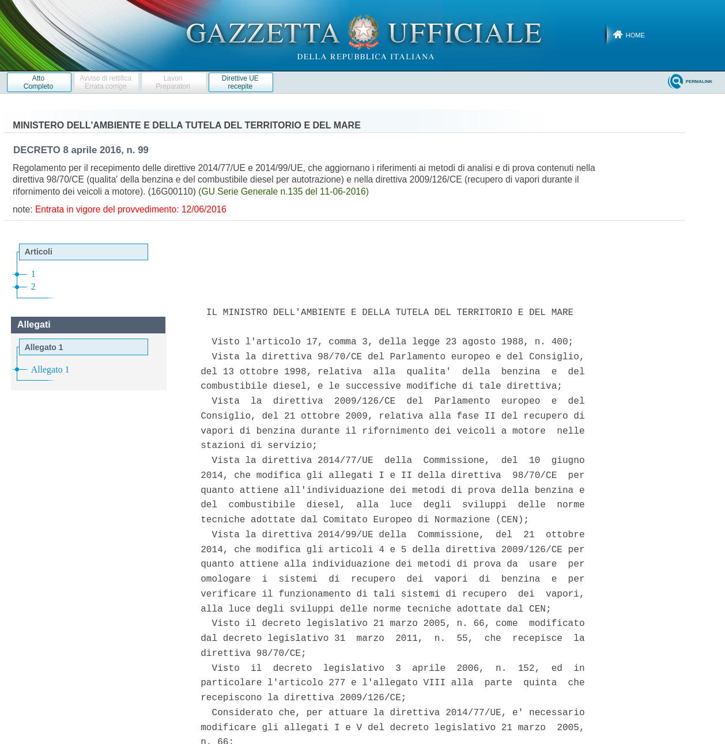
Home (635, 35)
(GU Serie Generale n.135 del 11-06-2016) (283, 191)
